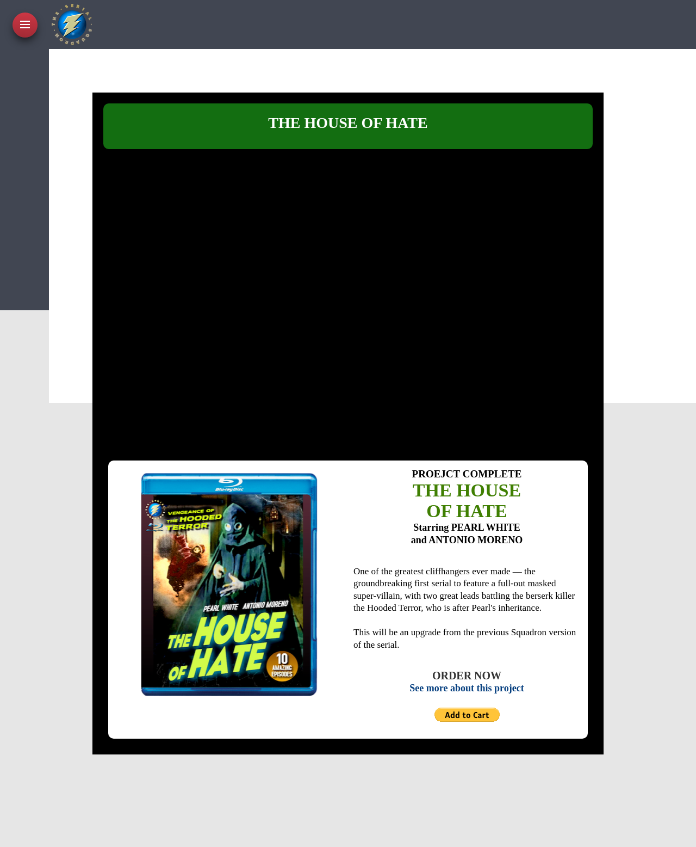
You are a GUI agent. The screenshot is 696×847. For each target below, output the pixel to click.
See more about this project (466, 688)
